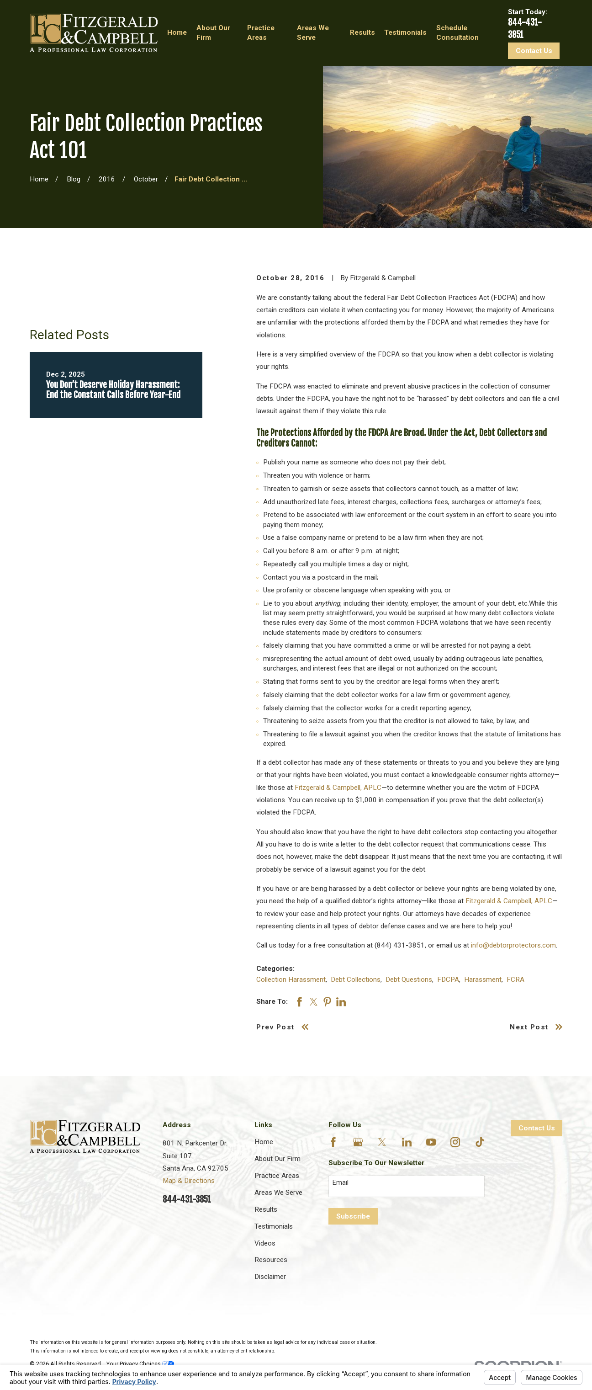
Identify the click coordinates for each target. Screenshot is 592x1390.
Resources (270, 1260)
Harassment (483, 979)
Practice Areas (276, 1176)
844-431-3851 (187, 1199)
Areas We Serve (278, 1192)
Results (265, 1209)
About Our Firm (277, 1159)
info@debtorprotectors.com (513, 945)
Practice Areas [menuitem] (261, 33)
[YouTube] (431, 1142)
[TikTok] (480, 1142)
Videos (264, 1243)
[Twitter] (382, 1142)
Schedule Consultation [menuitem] (457, 33)
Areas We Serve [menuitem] (313, 33)
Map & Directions (189, 1181)
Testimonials (273, 1226)
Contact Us (534, 51)
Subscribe (353, 1216)
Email (341, 1182)
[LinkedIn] (407, 1142)
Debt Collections (356, 979)
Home (263, 1142)
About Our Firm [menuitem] (213, 33)
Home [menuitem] (177, 32)
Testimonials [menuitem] (405, 32)
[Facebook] (333, 1142)
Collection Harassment (291, 979)
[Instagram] (455, 1142)
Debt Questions (409, 979)
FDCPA (448, 979)
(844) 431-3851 (400, 945)
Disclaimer (270, 1277)
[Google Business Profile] (358, 1142)
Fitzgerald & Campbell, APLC (338, 787)
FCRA (515, 979)
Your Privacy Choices (140, 1363)
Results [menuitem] (362, 32)
